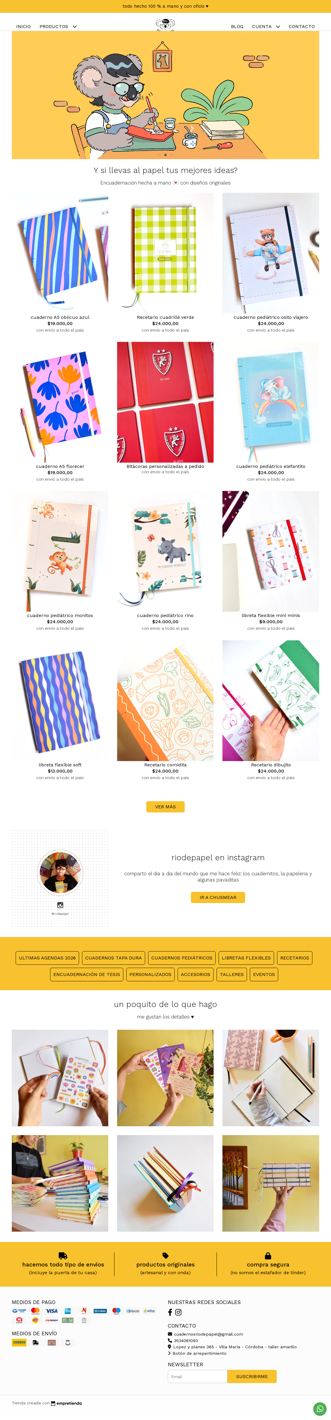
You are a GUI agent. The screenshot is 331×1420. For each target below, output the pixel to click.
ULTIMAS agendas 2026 (47, 966)
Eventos (264, 983)
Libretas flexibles (246, 966)
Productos (58, 26)
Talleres (232, 983)
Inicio (23, 26)
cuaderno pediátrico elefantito (270, 475)
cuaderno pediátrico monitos (60, 624)
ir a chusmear (218, 906)
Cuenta (266, 26)
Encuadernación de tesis (86, 983)
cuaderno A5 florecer (60, 475)
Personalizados (150, 983)
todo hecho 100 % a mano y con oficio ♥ (166, 6)
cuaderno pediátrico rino (165, 624)
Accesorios (195, 983)
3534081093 (183, 1349)
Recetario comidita (165, 773)
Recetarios (294, 966)
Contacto (302, 26)
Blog (237, 26)
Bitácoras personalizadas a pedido (165, 475)
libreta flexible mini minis (271, 624)
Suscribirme (252, 1385)
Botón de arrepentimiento (197, 1362)
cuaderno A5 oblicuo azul (60, 326)
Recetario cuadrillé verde (165, 326)
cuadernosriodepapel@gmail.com (205, 1343)
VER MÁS (165, 815)
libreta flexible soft (60, 773)
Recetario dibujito (271, 773)
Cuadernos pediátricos (181, 966)
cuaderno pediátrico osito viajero (271, 326)
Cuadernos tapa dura (113, 966)
